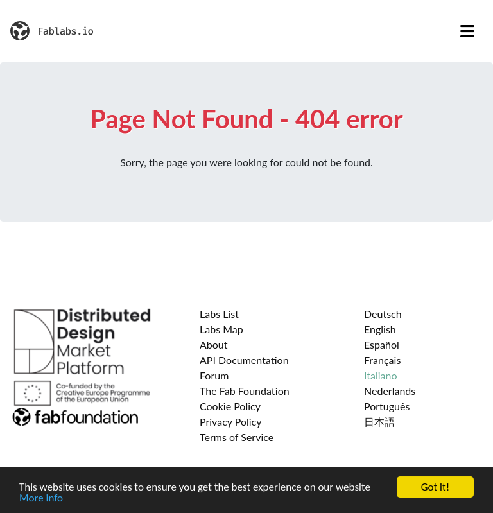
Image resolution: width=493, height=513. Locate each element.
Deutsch (383, 314)
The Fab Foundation (245, 391)
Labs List (219, 314)
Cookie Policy (230, 406)
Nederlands (389, 391)
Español (381, 344)
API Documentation (244, 360)
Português (387, 406)
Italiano (380, 375)
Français (382, 360)
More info (41, 498)
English (380, 329)
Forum (214, 375)
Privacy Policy (231, 421)
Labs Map (221, 329)
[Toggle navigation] (467, 30)
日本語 (379, 421)
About (214, 344)
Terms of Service (236, 437)
